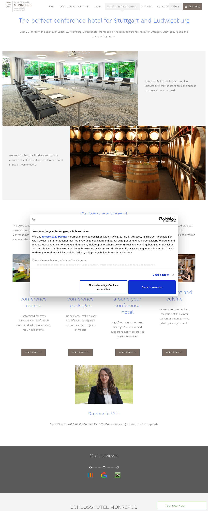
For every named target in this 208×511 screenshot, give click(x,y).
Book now (192, 7)
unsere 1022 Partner (54, 236)
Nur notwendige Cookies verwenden (103, 287)
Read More (33, 352)
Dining (99, 7)
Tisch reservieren (175, 505)
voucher (164, 7)
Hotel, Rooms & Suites (75, 7)
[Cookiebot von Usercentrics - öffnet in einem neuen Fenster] (161, 219)
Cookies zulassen (152, 287)
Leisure (149, 7)
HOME (52, 7)
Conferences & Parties (124, 7)
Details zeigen (161, 274)
